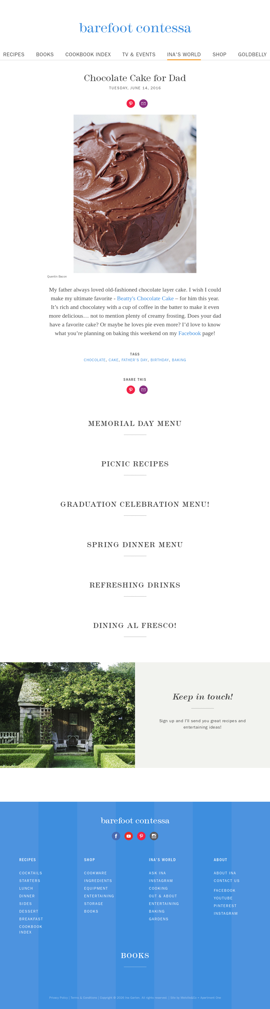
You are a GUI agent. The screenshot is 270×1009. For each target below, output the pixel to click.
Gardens (159, 919)
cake (114, 360)
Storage (93, 903)
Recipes (14, 54)
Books (45, 54)
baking (179, 360)
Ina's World (184, 54)
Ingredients (98, 880)
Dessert (28, 911)
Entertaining (99, 896)
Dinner (27, 896)
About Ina (225, 873)
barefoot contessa (135, 27)
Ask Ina (157, 873)
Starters (30, 880)
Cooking (158, 888)
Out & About (163, 896)
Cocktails (30, 873)
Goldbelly (252, 54)
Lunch (26, 888)
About (220, 859)
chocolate (95, 360)
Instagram (161, 880)
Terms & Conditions (84, 997)
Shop (219, 54)
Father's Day (135, 360)
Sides (25, 903)
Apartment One (210, 997)
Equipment (96, 888)
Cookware (95, 873)
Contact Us (227, 880)
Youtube (223, 898)
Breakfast (31, 919)
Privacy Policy (58, 997)
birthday (160, 360)
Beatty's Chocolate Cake (145, 298)
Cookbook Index (88, 54)
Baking (157, 911)
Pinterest (225, 905)
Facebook (189, 333)
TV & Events (139, 54)
